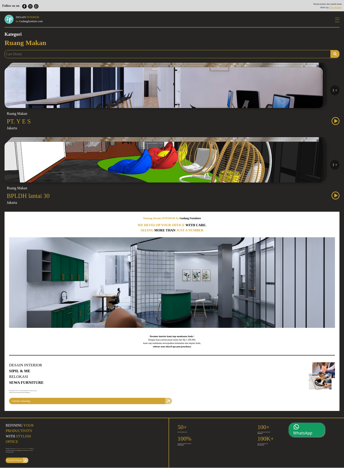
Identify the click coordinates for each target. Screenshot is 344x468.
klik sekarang (336, 7)
